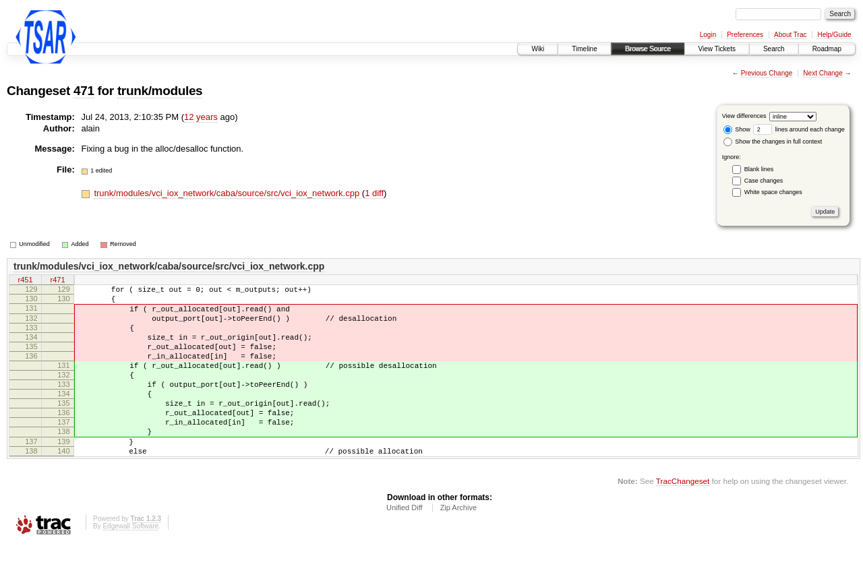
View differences (744, 116)
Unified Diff (404, 546)
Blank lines (759, 169)
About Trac (790, 34)
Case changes (763, 180)
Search (774, 49)
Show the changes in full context (773, 141)
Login (708, 34)
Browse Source (648, 49)
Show (736, 129)
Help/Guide (834, 34)
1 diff (374, 193)
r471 (57, 280)
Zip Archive (458, 546)
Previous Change (767, 73)
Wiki (537, 49)
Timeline (584, 49)
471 (83, 91)
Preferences (745, 34)
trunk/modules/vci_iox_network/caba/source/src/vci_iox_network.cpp (227, 193)
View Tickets (717, 49)
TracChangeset (682, 519)
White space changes (773, 192)
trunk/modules (159, 91)
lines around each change (799, 129)
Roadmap (826, 49)
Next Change (822, 73)
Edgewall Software (130, 564)
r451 (25, 280)
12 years (201, 117)
